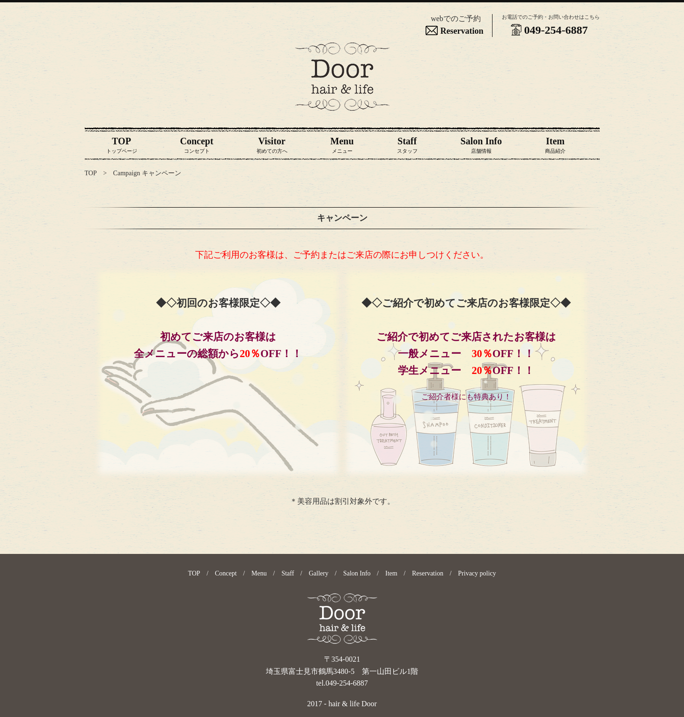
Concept (226, 573)
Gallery (319, 573)
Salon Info (357, 573)
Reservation (456, 31)
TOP (91, 173)
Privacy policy (477, 573)
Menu (259, 573)
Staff (287, 573)
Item (391, 573)
